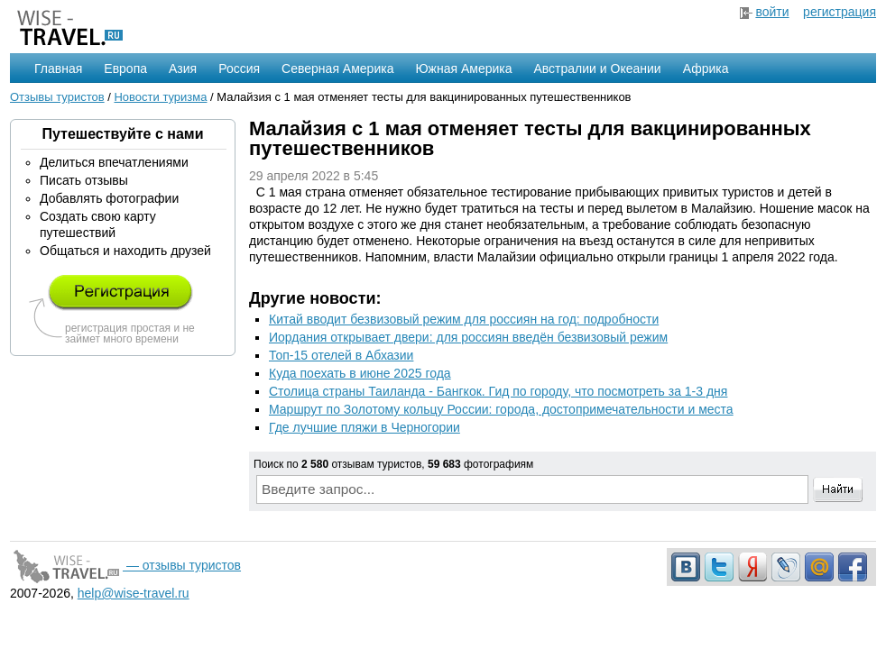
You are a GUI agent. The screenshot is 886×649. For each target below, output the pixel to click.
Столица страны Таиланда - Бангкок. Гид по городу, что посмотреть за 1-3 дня (498, 391)
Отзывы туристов (57, 97)
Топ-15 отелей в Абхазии (341, 355)
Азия (183, 68)
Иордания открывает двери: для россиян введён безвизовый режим (468, 337)
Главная (58, 68)
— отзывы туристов (125, 565)
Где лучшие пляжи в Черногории (364, 427)
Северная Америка (337, 68)
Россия (239, 68)
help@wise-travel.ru (133, 593)
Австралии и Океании (597, 68)
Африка (706, 68)
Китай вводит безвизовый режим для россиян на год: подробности (464, 319)
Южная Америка (463, 68)
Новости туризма (160, 97)
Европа (125, 68)
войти (772, 12)
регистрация (839, 12)
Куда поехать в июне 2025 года (360, 373)
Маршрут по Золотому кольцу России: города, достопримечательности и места (501, 409)
